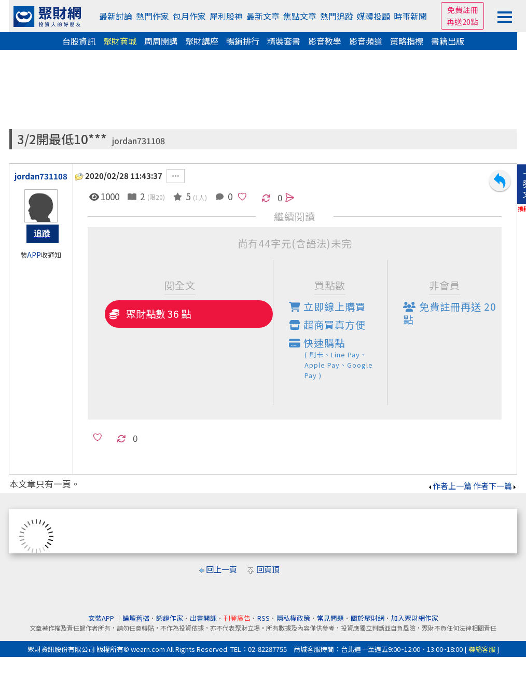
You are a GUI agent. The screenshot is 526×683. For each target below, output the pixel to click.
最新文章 (263, 16)
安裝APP (102, 618)
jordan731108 (138, 141)
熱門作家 (152, 16)
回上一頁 (221, 569)
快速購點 (338, 358)
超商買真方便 (327, 324)
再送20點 (462, 21)
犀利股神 (226, 16)
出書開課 (203, 618)
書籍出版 (447, 41)
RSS (263, 618)
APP (34, 255)
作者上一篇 (449, 485)
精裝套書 (283, 41)
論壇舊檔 (135, 618)
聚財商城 (119, 41)
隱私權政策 (293, 618)
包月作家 (189, 16)
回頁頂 (268, 569)
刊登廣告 (237, 618)
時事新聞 (410, 16)
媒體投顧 (373, 16)
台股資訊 (78, 41)
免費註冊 (462, 9)
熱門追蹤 (336, 16)
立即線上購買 (327, 306)
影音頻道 (365, 41)
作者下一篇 (495, 485)
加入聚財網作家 (414, 618)
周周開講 (160, 41)
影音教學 (324, 41)
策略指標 (406, 41)
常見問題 (330, 618)
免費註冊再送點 (449, 313)
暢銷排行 (242, 41)
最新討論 (115, 16)
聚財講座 (201, 41)
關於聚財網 (367, 618)
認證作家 (169, 618)
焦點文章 (299, 16)
